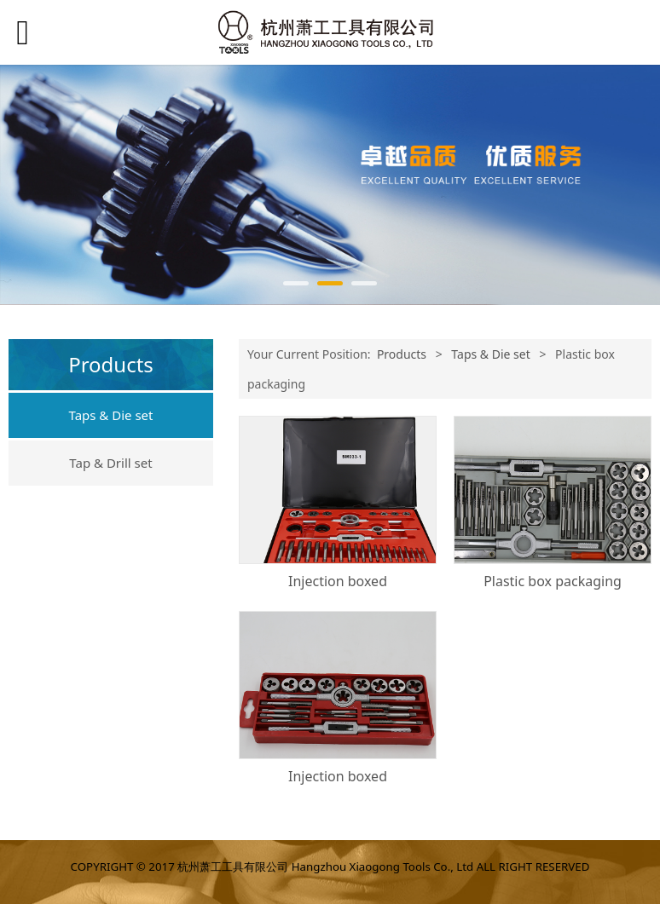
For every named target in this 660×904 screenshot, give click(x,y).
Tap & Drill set (110, 462)
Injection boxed (337, 581)
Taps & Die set (111, 414)
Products (401, 354)
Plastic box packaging (552, 581)
